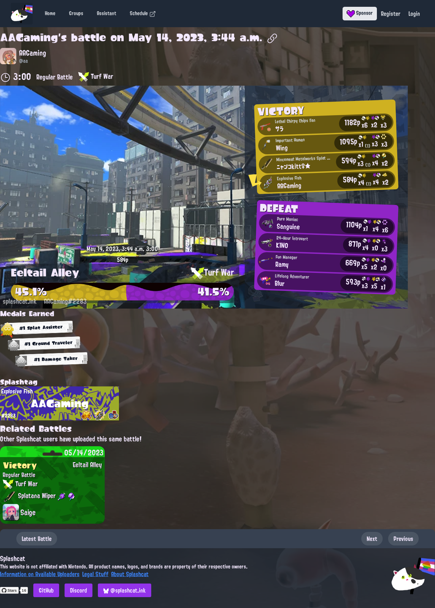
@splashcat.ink (124, 590)
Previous (403, 538)
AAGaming (29, 37)
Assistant (106, 13)
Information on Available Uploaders (40, 574)
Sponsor (360, 13)
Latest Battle (37, 538)
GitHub (46, 590)
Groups (76, 13)
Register (390, 13)
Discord (78, 590)
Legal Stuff (95, 574)
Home (50, 13)
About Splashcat (130, 574)
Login (414, 13)
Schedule (143, 13)
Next (372, 538)
